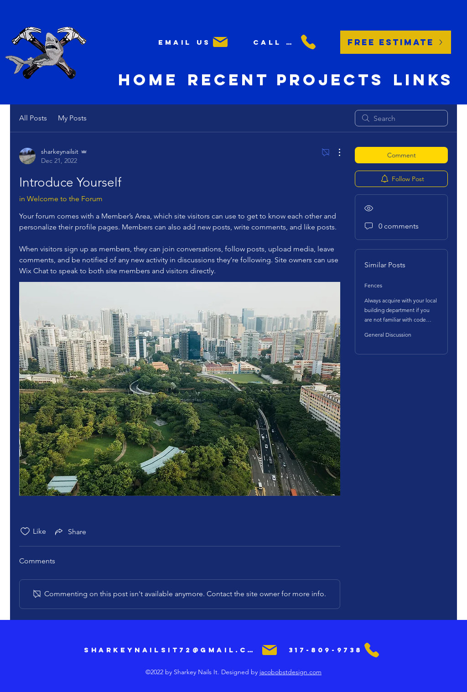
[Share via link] (69, 531)
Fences (373, 285)
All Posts (33, 118)
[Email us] (193, 42)
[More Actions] (334, 152)
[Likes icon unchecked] (25, 531)
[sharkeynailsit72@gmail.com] (181, 650)
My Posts (72, 118)
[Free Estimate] (395, 42)
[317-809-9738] (335, 650)
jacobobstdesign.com (290, 672)
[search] (401, 118)
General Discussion (387, 334)
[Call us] (285, 42)
